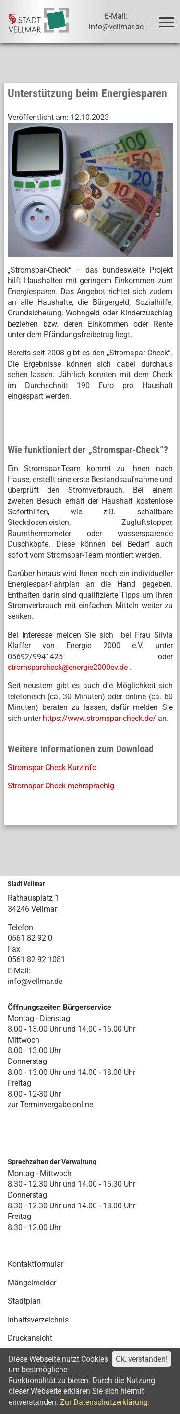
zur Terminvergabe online (50, 1104)
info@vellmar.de (35, 981)
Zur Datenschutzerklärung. (105, 1402)
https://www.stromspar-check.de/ (99, 718)
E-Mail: (19, 970)
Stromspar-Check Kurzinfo (52, 767)
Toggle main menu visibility (168, 18)
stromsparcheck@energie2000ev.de (68, 667)
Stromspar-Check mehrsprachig (61, 785)
